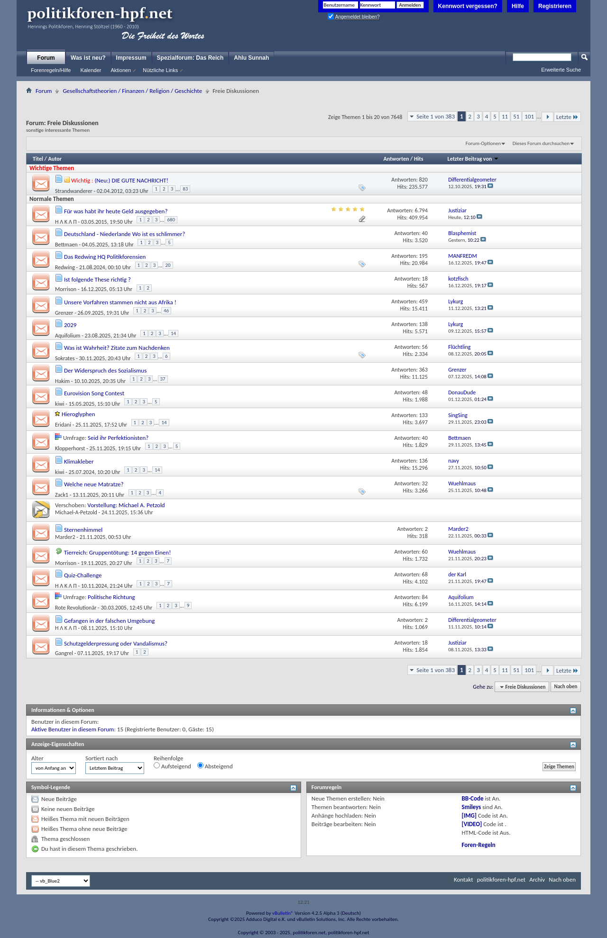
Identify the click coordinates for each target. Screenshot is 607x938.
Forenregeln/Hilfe (51, 70)
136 (423, 460)
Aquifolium (67, 335)
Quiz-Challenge (82, 575)
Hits (418, 158)
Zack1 (61, 494)
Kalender (90, 70)
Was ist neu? (88, 58)
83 (185, 189)
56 (425, 347)
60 (425, 551)
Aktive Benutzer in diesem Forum (72, 729)
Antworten (396, 158)
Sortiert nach (101, 758)
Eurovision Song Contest (94, 393)
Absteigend (215, 766)
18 (425, 278)
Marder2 (65, 537)
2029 (70, 324)
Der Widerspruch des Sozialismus (105, 370)
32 (425, 483)
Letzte (567, 116)
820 (423, 179)
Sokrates (64, 358)
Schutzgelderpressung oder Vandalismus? (115, 643)
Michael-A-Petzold (76, 512)
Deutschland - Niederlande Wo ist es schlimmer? (124, 233)
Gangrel (64, 653)
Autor (54, 158)
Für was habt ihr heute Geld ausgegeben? (116, 211)
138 (423, 324)
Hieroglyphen (78, 414)
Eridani (63, 424)
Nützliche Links (160, 70)
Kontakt (463, 879)
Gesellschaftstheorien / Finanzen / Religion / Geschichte (132, 90)
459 (423, 301)
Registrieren (554, 6)
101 (529, 116)
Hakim (62, 380)
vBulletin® (283, 913)
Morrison (65, 289)
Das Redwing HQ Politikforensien (105, 256)
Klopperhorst (70, 448)
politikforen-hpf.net (501, 879)
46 (166, 311)
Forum (46, 58)
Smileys (471, 807)
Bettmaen (66, 244)
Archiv (537, 879)
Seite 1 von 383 (435, 116)
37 (163, 379)
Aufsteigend (172, 766)
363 (423, 369)
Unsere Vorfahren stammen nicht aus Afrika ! (120, 302)
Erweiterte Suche (561, 70)
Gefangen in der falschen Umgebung (109, 620)
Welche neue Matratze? (93, 484)
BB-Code (473, 798)
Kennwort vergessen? (467, 6)
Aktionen (120, 70)
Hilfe (518, 6)
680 (171, 220)
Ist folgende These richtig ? (97, 279)
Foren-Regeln (479, 844)
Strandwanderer (73, 190)
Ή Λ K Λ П (66, 221)
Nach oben (565, 687)
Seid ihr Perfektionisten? (118, 437)
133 (423, 415)
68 (425, 574)
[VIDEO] (472, 824)
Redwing (65, 267)
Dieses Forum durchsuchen (541, 143)
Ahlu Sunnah (251, 58)
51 (516, 116)
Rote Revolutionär (75, 607)
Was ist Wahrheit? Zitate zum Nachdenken (117, 347)
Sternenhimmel (83, 529)
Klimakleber (79, 461)
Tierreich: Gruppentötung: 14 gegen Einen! (117, 552)
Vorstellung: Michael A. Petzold (126, 505)
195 (423, 256)
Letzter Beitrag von (473, 158)
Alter (37, 758)
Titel (38, 158)
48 (425, 392)
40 (425, 233)
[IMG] (469, 815)
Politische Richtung (111, 597)
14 (173, 333)
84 (425, 597)
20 (167, 265)
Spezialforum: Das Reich (190, 58)
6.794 (420, 210)
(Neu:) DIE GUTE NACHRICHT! (131, 180)
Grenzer (64, 312)
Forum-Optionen (483, 143)
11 (505, 116)
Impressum (131, 58)
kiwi (59, 403)
